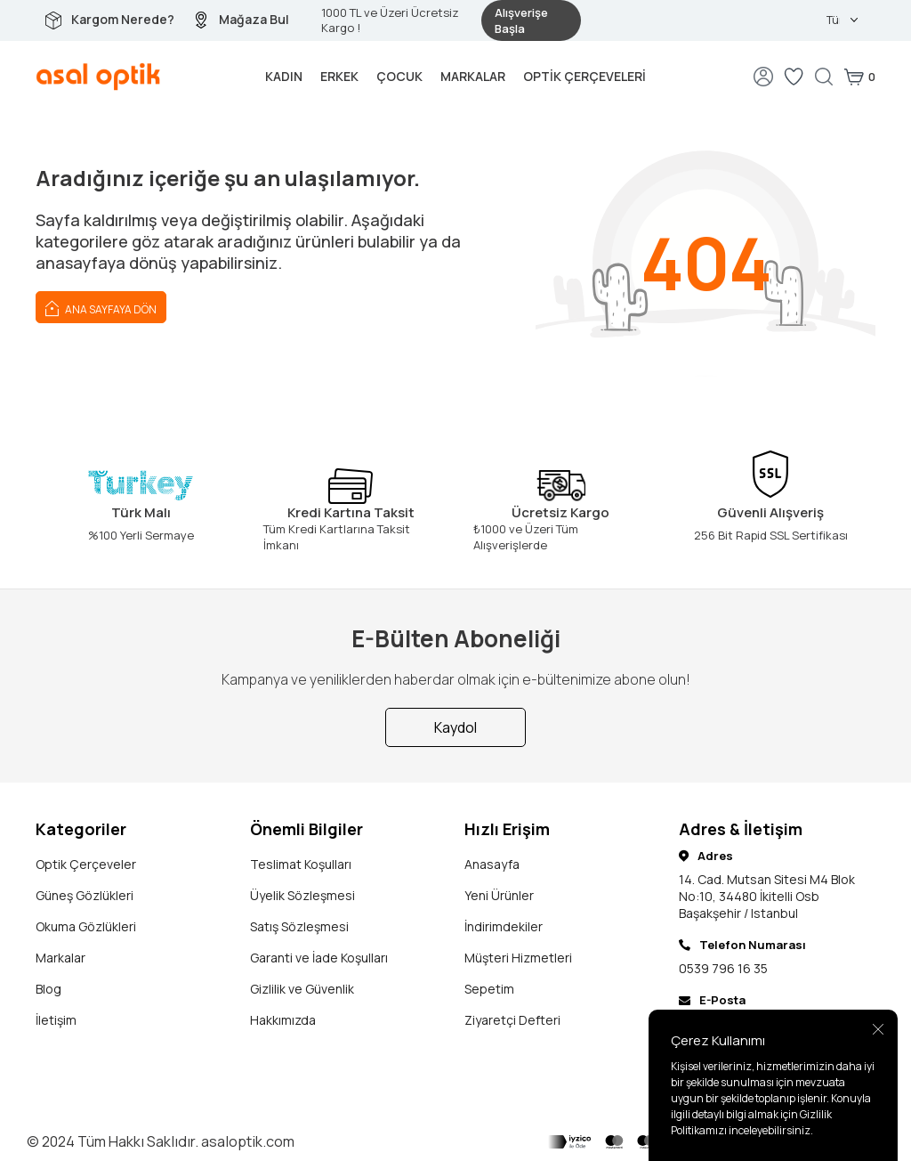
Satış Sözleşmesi (299, 926)
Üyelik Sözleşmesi (302, 895)
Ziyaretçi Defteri (512, 1019)
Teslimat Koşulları (300, 864)
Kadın (283, 76)
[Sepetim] (859, 76)
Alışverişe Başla (521, 20)
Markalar (472, 76)
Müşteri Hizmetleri (518, 957)
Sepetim (489, 988)
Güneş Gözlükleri (84, 895)
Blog (48, 988)
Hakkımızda (283, 1019)
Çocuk (399, 76)
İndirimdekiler (503, 926)
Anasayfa (492, 864)
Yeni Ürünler (499, 895)
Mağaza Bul (254, 19)
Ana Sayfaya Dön (101, 307)
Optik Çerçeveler (86, 864)
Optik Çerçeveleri (584, 76)
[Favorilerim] (793, 76)
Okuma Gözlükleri (86, 926)
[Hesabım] (763, 76)
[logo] (98, 76)
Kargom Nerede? (122, 19)
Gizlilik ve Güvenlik (302, 988)
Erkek (339, 76)
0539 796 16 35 (723, 968)
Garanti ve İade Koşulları (319, 957)
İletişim (56, 1019)
